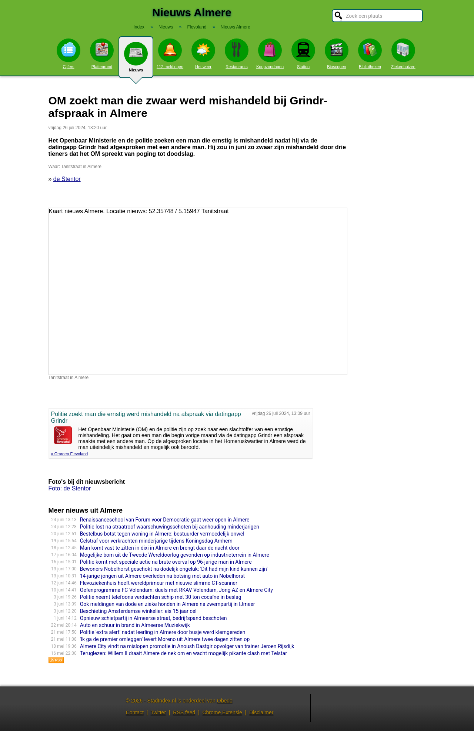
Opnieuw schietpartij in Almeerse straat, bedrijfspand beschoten (153, 618)
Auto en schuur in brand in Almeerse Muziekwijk (135, 625)
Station (303, 53)
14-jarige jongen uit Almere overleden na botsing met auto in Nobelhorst (162, 576)
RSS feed (184, 712)
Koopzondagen (270, 53)
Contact (135, 712)
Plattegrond (102, 53)
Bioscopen (336, 53)
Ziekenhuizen (403, 53)
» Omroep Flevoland (69, 454)
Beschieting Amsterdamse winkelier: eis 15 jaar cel (138, 611)
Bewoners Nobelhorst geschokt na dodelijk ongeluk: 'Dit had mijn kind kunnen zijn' (174, 569)
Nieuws (136, 60)
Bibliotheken (370, 53)
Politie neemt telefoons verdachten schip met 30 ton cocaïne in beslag (160, 597)
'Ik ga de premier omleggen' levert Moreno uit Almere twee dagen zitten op (165, 639)
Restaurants (236, 53)
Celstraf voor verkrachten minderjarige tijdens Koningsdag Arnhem (156, 541)
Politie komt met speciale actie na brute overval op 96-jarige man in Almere (166, 562)
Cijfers (68, 53)
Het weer (203, 53)
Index (138, 27)
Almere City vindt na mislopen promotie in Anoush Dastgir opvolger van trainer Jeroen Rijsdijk (187, 646)
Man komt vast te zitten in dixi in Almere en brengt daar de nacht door (160, 548)
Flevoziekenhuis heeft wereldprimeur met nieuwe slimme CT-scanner (158, 583)
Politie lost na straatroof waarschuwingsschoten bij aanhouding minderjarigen (169, 527)
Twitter (158, 712)
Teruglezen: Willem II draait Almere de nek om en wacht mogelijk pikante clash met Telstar (183, 653)
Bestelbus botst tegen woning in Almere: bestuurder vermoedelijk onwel (162, 534)
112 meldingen (170, 53)
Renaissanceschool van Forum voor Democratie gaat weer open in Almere (165, 520)
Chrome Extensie (222, 712)
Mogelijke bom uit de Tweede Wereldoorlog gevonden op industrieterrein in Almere (174, 555)
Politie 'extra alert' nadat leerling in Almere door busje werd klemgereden (163, 632)
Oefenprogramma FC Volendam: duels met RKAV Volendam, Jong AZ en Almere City (176, 590)
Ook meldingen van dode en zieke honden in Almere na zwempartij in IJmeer (167, 604)
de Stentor (67, 179)
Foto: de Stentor (70, 488)
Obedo (225, 701)
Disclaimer (261, 712)
